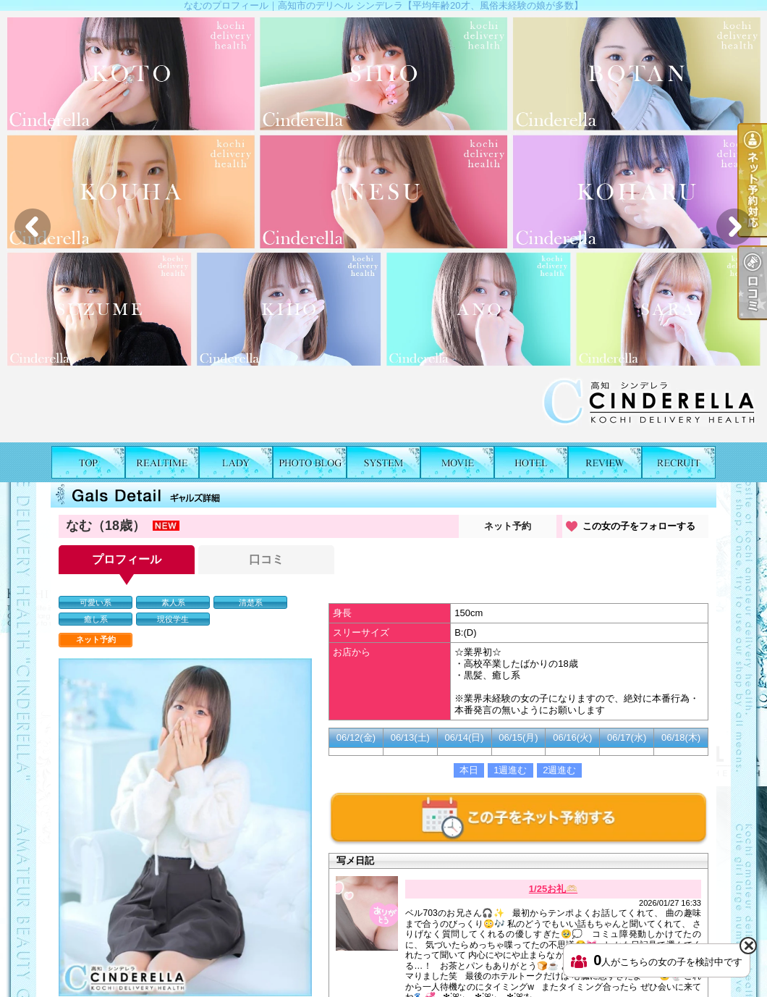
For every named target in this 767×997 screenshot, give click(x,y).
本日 (468, 770)
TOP (88, 462)
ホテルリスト (531, 462)
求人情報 (679, 462)
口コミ (605, 462)
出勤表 (162, 462)
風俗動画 (457, 462)
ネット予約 (507, 526)
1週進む (510, 770)
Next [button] (734, 227)
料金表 (383, 462)
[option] (383, 226)
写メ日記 (310, 462)
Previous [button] (32, 227)
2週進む (559, 770)
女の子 (236, 462)
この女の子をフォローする (638, 526)
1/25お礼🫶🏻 (553, 888)
